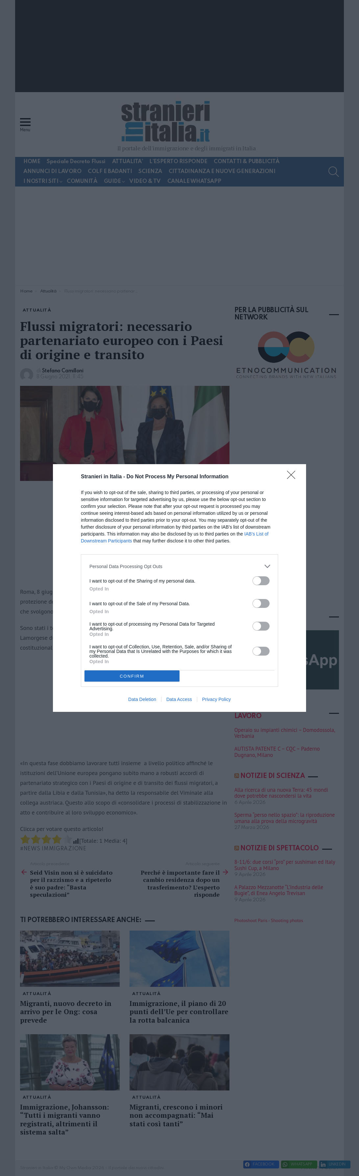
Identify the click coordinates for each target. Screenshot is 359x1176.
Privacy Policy (216, 699)
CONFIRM (132, 676)
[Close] (293, 477)
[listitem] (179, 566)
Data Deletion (142, 699)
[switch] (261, 580)
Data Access (179, 699)
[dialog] (179, 588)
